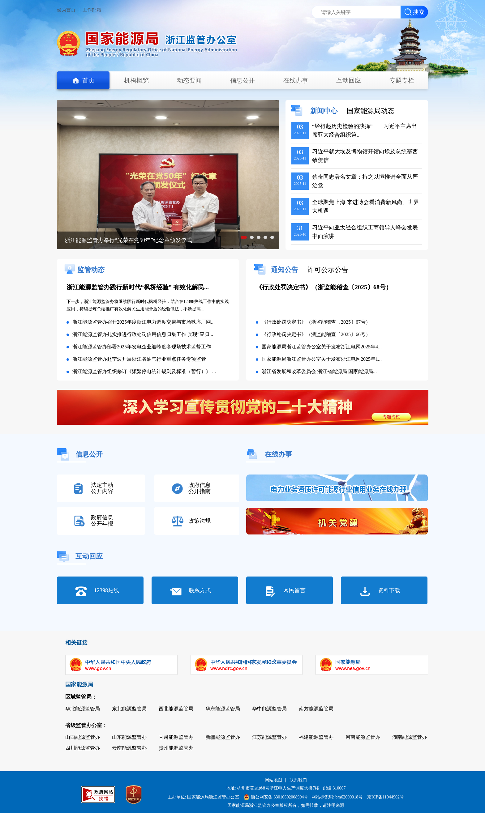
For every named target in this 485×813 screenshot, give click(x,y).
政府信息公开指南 (199, 488)
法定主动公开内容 (102, 488)
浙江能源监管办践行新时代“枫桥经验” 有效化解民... (138, 287)
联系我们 (298, 780)
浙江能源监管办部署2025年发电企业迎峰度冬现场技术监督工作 (141, 346)
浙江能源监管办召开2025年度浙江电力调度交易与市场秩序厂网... (143, 322)
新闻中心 (323, 111)
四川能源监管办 (82, 748)
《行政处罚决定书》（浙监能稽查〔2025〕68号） (324, 287)
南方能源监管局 (316, 708)
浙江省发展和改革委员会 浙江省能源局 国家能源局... (319, 371)
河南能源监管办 (363, 737)
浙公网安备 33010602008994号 (276, 797)
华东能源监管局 (222, 708)
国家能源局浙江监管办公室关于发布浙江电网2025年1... (322, 359)
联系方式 (200, 590)
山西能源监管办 (82, 737)
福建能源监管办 (316, 737)
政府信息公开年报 (102, 520)
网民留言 (294, 590)
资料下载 (389, 590)
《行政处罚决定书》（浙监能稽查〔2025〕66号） (316, 334)
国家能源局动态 (370, 111)
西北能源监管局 (176, 708)
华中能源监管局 (269, 708)
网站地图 (273, 780)
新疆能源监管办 (222, 737)
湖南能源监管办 (409, 737)
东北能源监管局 (129, 708)
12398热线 (106, 590)
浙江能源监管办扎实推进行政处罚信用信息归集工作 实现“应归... (142, 334)
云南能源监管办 (129, 748)
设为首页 (66, 9)
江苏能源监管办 (269, 737)
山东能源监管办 (129, 737)
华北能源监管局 (82, 708)
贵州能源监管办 (176, 748)
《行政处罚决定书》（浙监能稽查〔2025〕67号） (316, 322)
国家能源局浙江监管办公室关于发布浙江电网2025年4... (322, 346)
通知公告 (285, 270)
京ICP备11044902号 (385, 797)
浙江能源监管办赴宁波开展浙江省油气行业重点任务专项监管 (139, 359)
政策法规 (199, 521)
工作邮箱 (92, 9)
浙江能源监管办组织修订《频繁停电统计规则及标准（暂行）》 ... (144, 371)
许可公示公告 (327, 270)
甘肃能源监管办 (176, 737)
